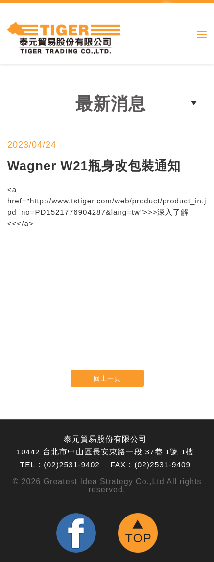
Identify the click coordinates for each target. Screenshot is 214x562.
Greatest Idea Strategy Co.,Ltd (104, 481)
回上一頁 (107, 378)
